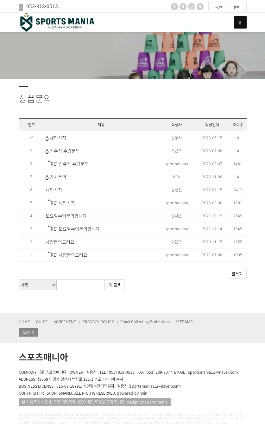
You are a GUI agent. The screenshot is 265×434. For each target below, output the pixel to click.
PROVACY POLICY (98, 322)
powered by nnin (132, 393)
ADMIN (28, 332)
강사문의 (58, 177)
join (237, 7)
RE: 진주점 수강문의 (70, 164)
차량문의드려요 (60, 242)
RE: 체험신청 (63, 203)
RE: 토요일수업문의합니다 (75, 229)
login (217, 7)
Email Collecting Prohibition (145, 322)
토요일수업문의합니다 (66, 216)
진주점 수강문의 (65, 151)
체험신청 (58, 138)
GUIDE (41, 322)
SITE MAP (184, 322)
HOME (24, 322)
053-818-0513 (42, 6)
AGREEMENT (65, 322)
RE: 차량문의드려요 (69, 255)
